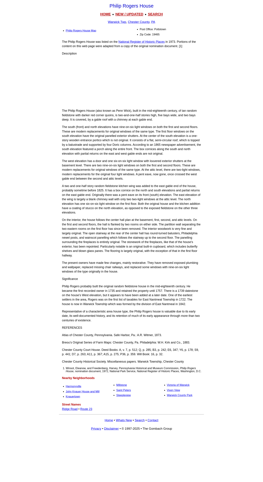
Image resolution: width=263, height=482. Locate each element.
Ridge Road (70, 409)
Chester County (139, 22)
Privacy (96, 428)
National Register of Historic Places (141, 41)
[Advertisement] (131, 82)
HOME (105, 14)
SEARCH (155, 14)
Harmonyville (73, 386)
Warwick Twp (117, 22)
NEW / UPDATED (129, 14)
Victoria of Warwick (178, 385)
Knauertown (73, 396)
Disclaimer (111, 428)
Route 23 (86, 409)
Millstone (121, 385)
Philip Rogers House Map (81, 30)
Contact (153, 420)
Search (140, 420)
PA (153, 22)
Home (109, 420)
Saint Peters (123, 390)
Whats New (124, 420)
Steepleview (123, 395)
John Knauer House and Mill (82, 391)
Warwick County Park (179, 395)
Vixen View (173, 390)
